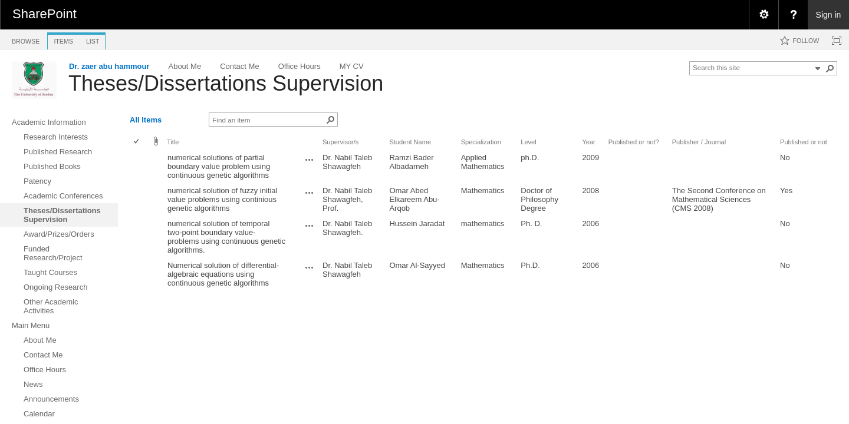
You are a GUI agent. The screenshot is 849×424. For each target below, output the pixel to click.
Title (173, 141)
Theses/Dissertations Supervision (225, 83)
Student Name (410, 141)
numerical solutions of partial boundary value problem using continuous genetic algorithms (218, 166)
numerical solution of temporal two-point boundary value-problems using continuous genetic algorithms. (226, 236)
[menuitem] (763, 14)
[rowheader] (139, 166)
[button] (830, 68)
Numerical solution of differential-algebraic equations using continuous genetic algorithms (223, 274)
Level (528, 141)
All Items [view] (146, 119)
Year (588, 141)
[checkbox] (137, 142)
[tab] (25, 39)
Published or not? (633, 141)
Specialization (481, 141)
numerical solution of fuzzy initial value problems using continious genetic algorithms (222, 199)
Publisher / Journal (699, 141)
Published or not (803, 141)
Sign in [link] (828, 14)
